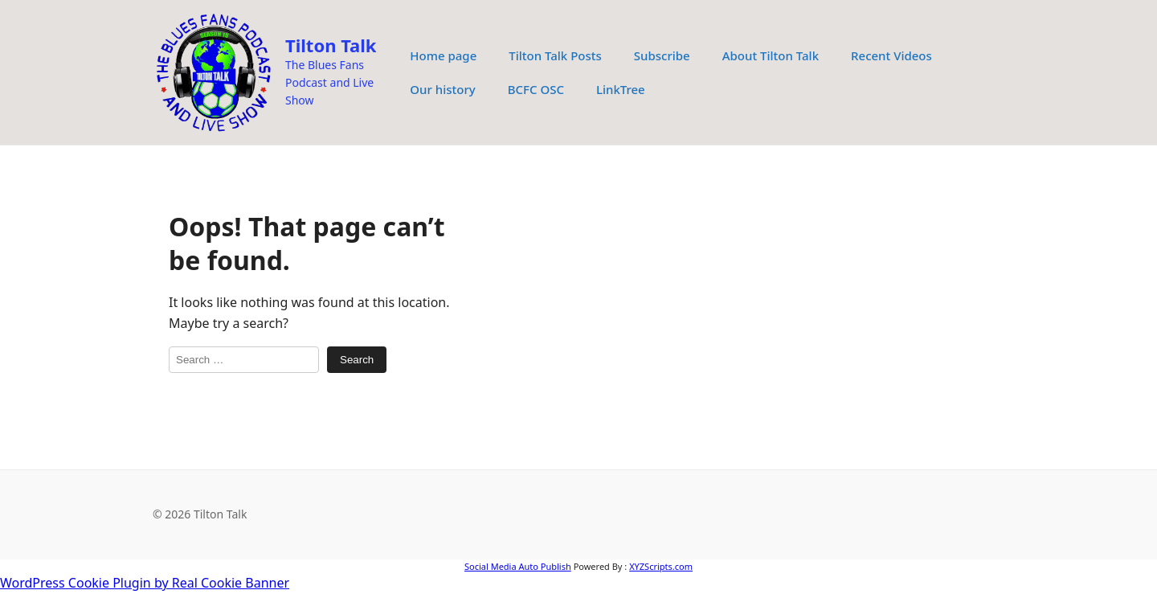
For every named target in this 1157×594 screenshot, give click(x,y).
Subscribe (662, 55)
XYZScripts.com (661, 566)
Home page (443, 55)
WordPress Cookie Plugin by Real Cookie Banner (144, 583)
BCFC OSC (536, 89)
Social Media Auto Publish (517, 566)
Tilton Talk (330, 45)
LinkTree (620, 89)
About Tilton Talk (770, 55)
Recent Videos (891, 55)
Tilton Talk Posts (555, 55)
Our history (442, 89)
